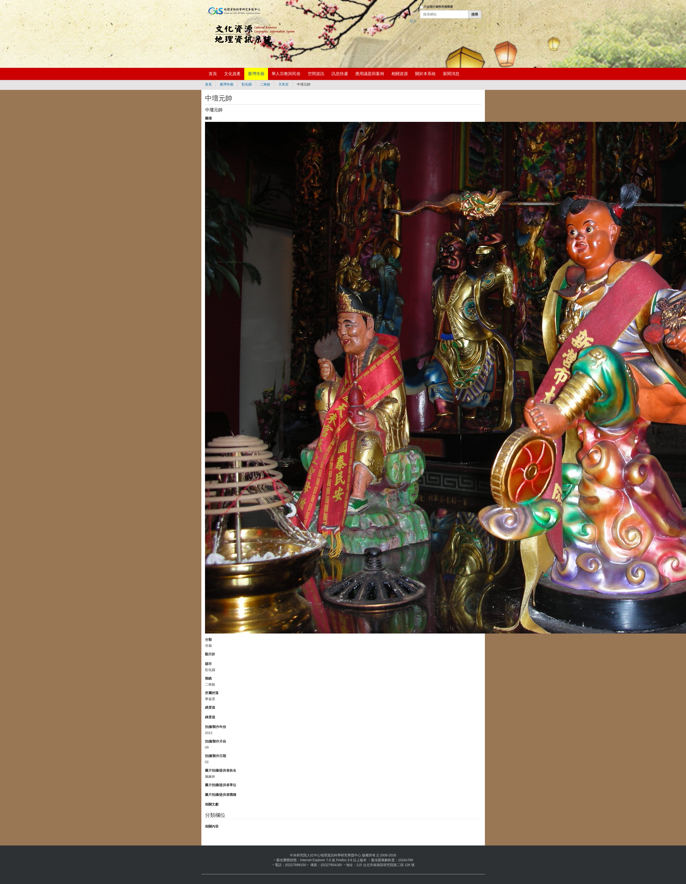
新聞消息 (451, 73)
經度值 (210, 707)
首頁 (213, 73)
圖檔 (208, 118)
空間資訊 (316, 73)
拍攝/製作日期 (215, 756)
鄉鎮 (208, 678)
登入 (413, 21)
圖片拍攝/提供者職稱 (221, 795)
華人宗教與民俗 (286, 73)
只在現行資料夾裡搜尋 (438, 6)
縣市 (208, 664)
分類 (208, 639)
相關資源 (399, 73)
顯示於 (210, 654)
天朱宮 (283, 84)
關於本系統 (425, 73)
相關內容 (212, 826)
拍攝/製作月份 (215, 741)
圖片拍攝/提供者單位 (221, 785)
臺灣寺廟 (256, 73)
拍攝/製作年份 (215, 727)
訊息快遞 (339, 73)
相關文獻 (212, 804)
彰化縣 (247, 84)
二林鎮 (265, 84)
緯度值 (210, 717)
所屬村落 (212, 693)
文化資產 (232, 73)
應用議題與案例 (369, 73)
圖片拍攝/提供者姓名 (221, 770)
